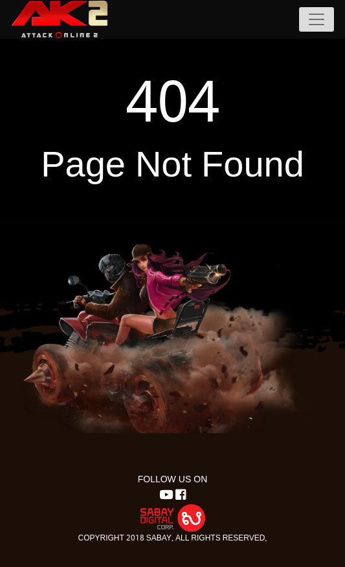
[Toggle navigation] (316, 19)
